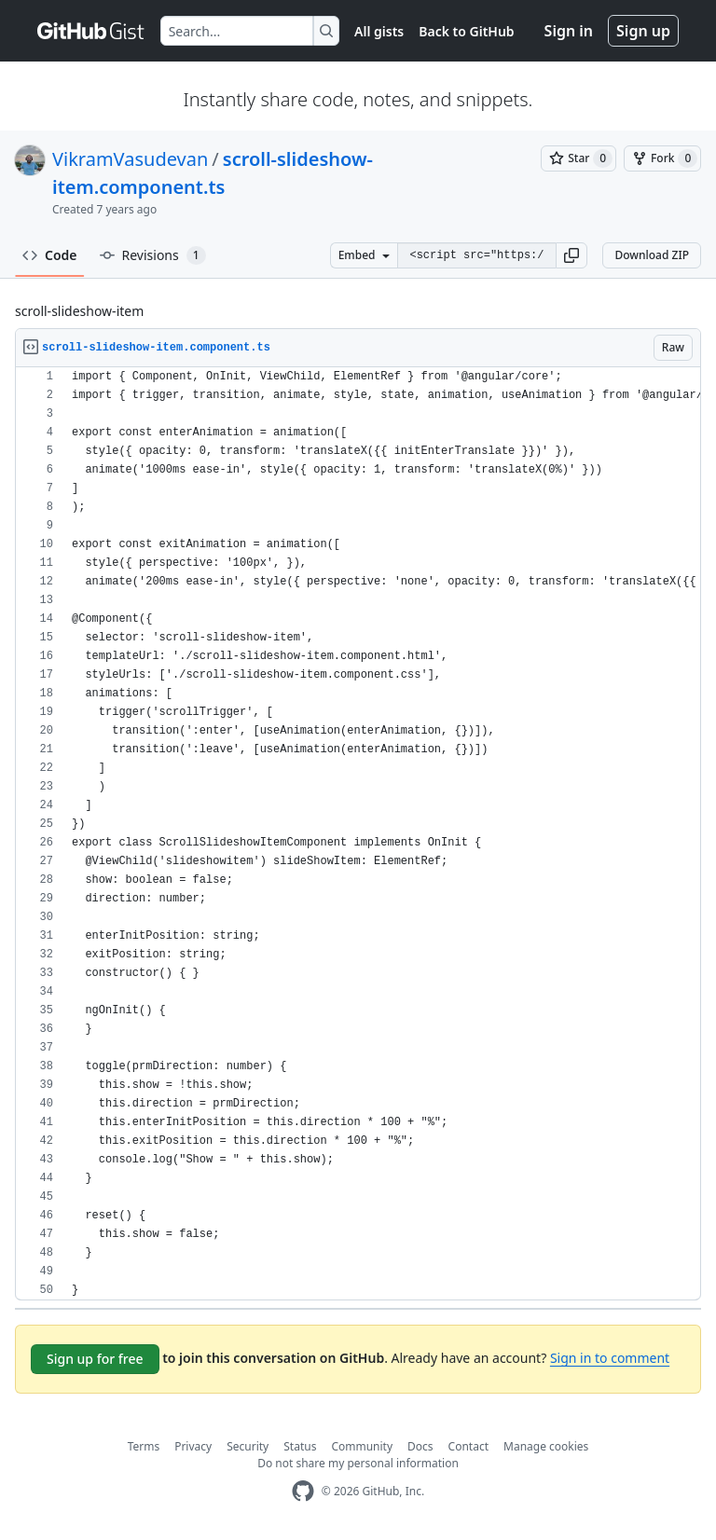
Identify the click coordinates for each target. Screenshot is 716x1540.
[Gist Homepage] (91, 31)
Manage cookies (545, 1446)
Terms (144, 1446)
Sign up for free (95, 1359)
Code (49, 255)
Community (361, 1446)
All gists (379, 31)
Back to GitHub (466, 31)
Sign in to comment (609, 1358)
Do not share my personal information (358, 1463)
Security (247, 1446)
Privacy (193, 1446)
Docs (420, 1446)
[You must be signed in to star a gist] (578, 158)
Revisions (153, 255)
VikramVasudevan (130, 159)
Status (299, 1446)
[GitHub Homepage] (303, 1491)
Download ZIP (651, 255)
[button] (571, 255)
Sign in (568, 31)
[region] (358, 833)
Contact (468, 1446)
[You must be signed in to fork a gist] (662, 158)
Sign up (643, 31)
